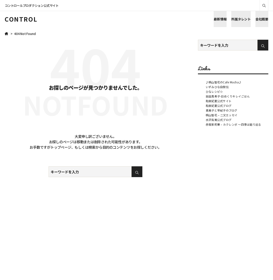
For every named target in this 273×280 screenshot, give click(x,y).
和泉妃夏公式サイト (218, 101)
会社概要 (261, 19)
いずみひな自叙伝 (217, 87)
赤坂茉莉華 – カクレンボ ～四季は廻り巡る (233, 124)
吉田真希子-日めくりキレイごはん (228, 96)
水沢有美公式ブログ (218, 120)
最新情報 (220, 19)
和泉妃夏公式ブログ (218, 106)
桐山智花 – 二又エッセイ (221, 115)
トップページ (60, 147)
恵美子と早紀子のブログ (221, 110)
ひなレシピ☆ (214, 91)
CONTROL (21, 19)
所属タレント (241, 19)
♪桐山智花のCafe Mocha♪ (224, 82)
